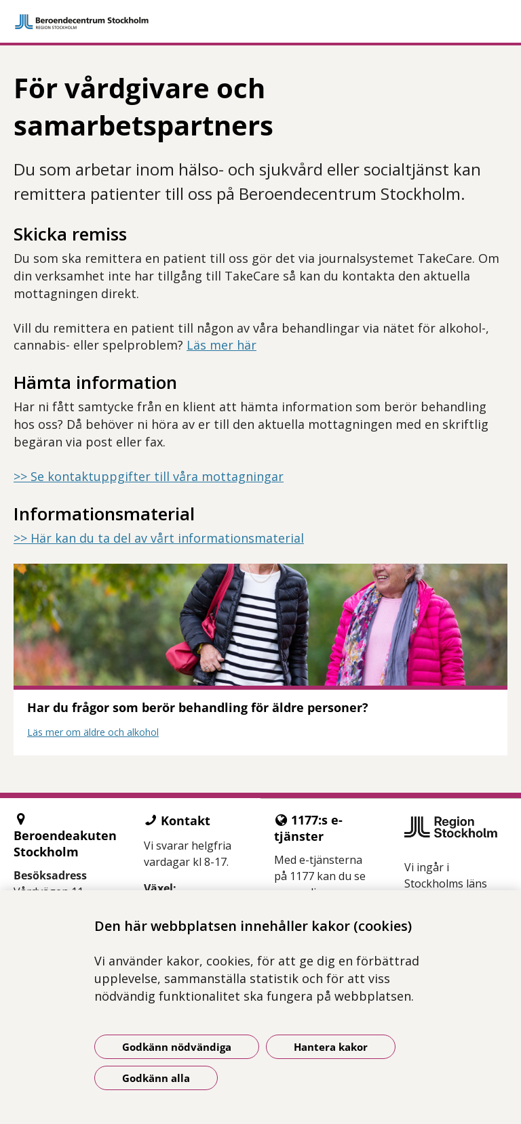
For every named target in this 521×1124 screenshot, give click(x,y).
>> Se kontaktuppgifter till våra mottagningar (149, 476)
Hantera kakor (331, 1047)
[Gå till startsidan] (260, 21)
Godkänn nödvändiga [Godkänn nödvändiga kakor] (176, 1047)
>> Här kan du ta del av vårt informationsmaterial (159, 538)
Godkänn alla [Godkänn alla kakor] (156, 1078)
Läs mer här (221, 345)
